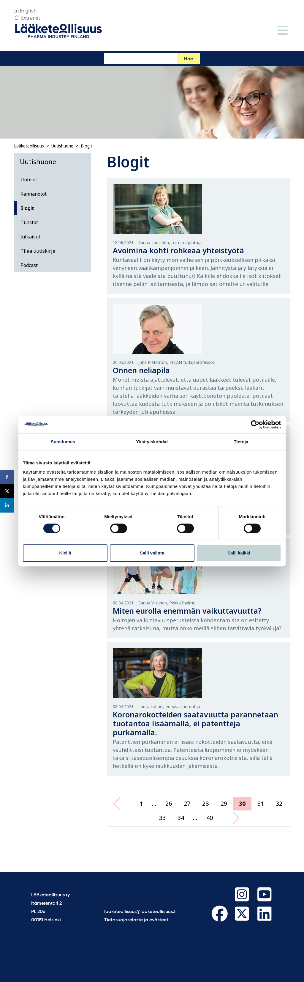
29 (224, 803)
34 (181, 818)
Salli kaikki (238, 552)
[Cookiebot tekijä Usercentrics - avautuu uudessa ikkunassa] (255, 424)
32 (279, 803)
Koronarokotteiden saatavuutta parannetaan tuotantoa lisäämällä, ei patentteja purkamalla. (195, 723)
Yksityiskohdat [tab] (152, 441)
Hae (188, 59)
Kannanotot (33, 194)
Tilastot (29, 222)
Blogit (86, 146)
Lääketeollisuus (29, 146)
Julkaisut (30, 236)
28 (205, 803)
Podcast (29, 265)
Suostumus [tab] (63, 441)
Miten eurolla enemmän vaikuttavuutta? (187, 611)
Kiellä (65, 552)
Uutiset (28, 179)
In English (25, 10)
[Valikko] (282, 30)
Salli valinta (152, 552)
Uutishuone (62, 146)
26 (168, 803)
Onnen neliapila (141, 370)
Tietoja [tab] (241, 441)
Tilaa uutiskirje (37, 251)
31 (260, 803)
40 (209, 818)
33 (162, 818)
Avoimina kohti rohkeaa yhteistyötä (178, 250)
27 (187, 803)
